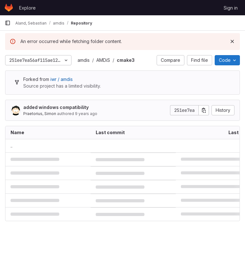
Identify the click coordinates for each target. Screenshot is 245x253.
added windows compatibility (56, 107)
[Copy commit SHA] (204, 110)
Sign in (231, 8)
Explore (27, 8)
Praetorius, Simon (39, 113)
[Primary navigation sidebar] (8, 23)
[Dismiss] (232, 41)
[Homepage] (9, 8)
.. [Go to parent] (11, 145)
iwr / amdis (61, 79)
